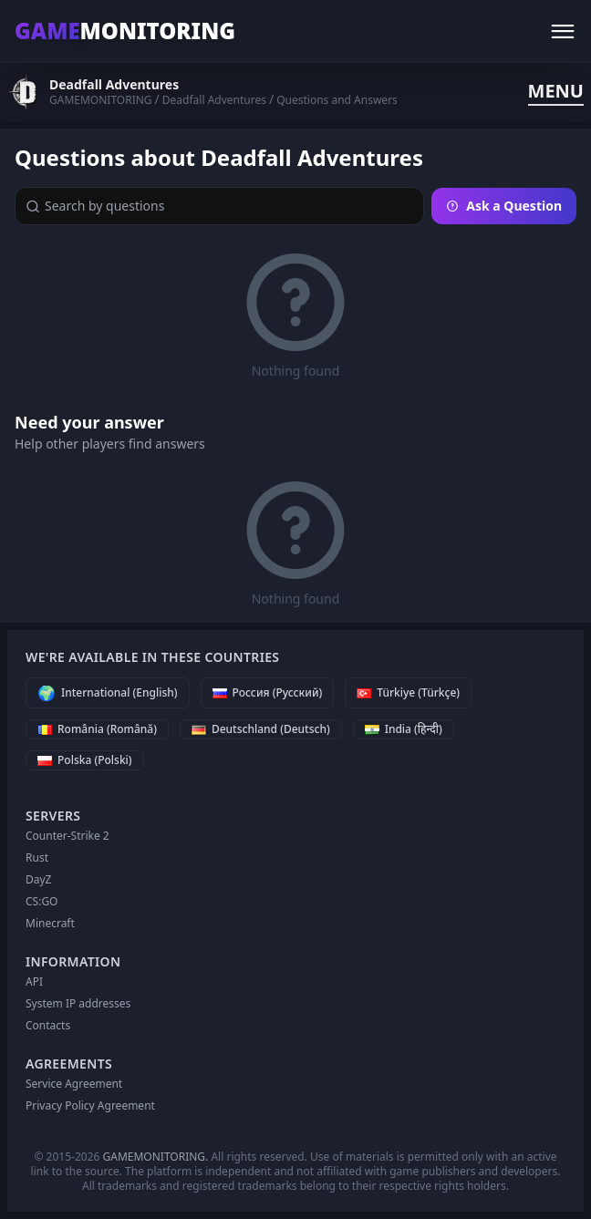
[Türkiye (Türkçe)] (408, 692)
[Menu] (562, 31)
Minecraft (50, 923)
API (34, 981)
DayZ (38, 879)
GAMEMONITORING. (156, 1156)
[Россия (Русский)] (268, 692)
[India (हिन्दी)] (403, 729)
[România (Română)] (97, 729)
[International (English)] (108, 692)
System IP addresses (78, 1003)
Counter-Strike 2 (67, 835)
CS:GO (42, 901)
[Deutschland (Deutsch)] (261, 729)
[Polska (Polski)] (85, 760)
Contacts (48, 1025)
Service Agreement (74, 1083)
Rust (37, 857)
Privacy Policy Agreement (90, 1105)
